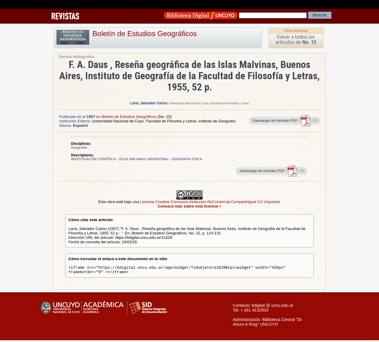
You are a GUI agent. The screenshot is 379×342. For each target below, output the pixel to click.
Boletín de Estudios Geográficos (144, 34)
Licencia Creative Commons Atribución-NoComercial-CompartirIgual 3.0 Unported (210, 202)
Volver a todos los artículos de (296, 39)
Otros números (295, 31)
